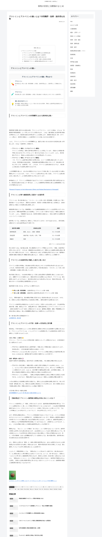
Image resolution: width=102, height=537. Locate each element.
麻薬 (60, 490)
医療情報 (12, 488)
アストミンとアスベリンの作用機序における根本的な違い (37, 53)
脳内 (51, 490)
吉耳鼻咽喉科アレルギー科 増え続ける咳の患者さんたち (25, 394)
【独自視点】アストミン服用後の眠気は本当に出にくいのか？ (38, 62)
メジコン (12, 490)
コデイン (45, 488)
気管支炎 (46, 490)
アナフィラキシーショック (36, 488)
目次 (35, 48)
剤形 (22, 490)
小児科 (41, 490)
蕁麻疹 (56, 490)
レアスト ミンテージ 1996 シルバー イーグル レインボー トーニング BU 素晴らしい (33, 482)
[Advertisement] (37, 33)
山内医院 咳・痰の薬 (15, 319)
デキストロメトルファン (54, 488)
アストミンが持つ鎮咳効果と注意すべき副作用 (34, 55)
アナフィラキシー (26, 488)
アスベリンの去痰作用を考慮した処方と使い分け (35, 57)
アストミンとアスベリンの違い (29, 51)
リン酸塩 (17, 490)
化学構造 (27, 490)
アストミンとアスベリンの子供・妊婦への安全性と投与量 (37, 60)
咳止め (32, 490)
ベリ (61, 488)
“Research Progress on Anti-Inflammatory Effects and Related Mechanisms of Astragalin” (34, 190)
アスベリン (18, 488)
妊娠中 (37, 490)
